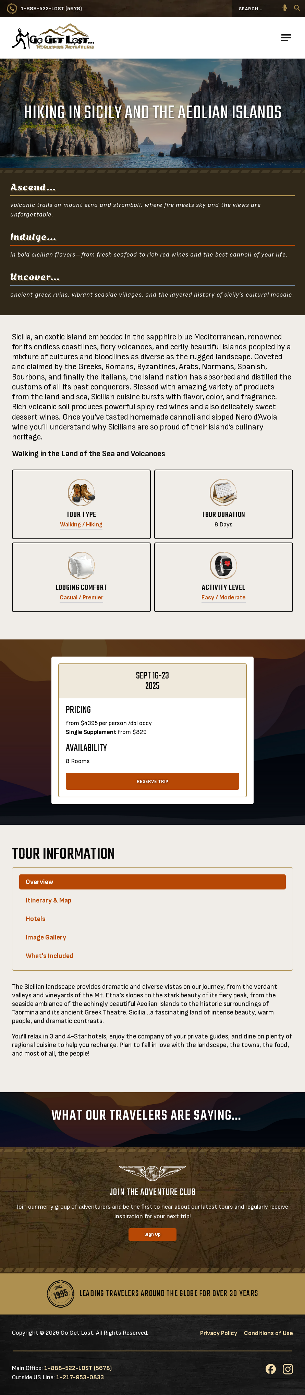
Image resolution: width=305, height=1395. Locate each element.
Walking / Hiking (81, 524)
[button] (284, 8)
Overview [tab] (39, 882)
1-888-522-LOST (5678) (78, 1368)
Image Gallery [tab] (46, 937)
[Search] (297, 9)
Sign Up (152, 1234)
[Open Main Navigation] (286, 37)
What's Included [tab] (49, 956)
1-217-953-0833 (80, 1377)
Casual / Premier (81, 597)
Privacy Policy (218, 1333)
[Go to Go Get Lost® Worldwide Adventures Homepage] (53, 38)
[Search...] (263, 8)
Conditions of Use (268, 1333)
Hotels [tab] (36, 919)
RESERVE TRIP (152, 781)
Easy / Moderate (224, 597)
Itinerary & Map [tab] (48, 900)
